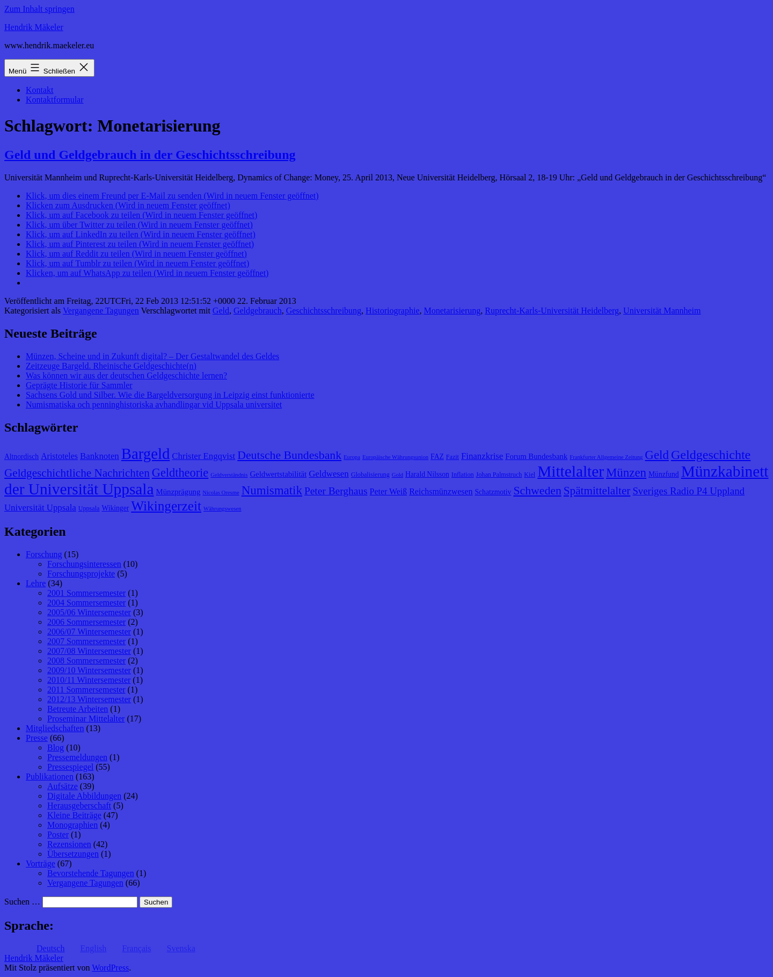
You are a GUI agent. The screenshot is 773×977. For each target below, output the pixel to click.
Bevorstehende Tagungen (90, 873)
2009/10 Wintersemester (89, 670)
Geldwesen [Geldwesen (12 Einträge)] (329, 474)
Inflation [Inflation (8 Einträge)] (462, 474)
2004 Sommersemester (86, 602)
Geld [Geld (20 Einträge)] (657, 455)
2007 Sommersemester (86, 641)
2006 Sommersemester (86, 621)
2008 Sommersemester (86, 660)
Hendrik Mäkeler (33, 27)
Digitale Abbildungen (84, 795)
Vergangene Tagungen (101, 310)
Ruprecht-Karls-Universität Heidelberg (552, 310)
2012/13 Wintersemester (89, 699)
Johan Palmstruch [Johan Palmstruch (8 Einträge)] (499, 474)
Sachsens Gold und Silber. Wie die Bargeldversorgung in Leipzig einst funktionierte (170, 394)
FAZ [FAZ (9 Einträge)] (437, 457)
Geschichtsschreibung (323, 310)
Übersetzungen (73, 853)
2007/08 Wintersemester (89, 650)
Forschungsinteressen (84, 563)
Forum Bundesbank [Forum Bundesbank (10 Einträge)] (536, 456)
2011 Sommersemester (86, 689)
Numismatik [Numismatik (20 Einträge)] (272, 490)
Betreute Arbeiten (77, 708)
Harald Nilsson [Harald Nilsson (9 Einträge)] (427, 474)
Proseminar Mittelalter (86, 718)
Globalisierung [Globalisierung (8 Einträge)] (370, 474)
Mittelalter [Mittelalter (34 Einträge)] (570, 471)
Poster (58, 834)
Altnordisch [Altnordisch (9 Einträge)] (21, 457)
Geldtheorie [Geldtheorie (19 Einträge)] (180, 472)
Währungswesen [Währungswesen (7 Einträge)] (222, 509)
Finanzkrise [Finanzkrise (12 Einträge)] (482, 456)
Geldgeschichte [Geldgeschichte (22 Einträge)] (710, 455)
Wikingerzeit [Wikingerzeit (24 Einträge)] (166, 505)
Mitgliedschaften (55, 728)
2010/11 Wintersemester (88, 679)
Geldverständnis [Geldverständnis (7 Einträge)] (228, 475)
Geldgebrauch (258, 310)
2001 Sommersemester (86, 592)
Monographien (72, 824)
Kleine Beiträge (74, 815)
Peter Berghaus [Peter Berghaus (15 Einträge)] (336, 491)
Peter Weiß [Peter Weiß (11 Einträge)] (388, 491)
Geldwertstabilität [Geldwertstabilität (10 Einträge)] (278, 474)
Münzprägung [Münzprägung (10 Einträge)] (178, 491)
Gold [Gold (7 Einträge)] (397, 475)
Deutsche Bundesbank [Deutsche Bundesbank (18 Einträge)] (289, 455)
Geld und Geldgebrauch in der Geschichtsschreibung (150, 155)
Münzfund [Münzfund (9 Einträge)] (663, 474)
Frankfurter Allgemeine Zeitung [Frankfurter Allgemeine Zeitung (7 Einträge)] (606, 457)
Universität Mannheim (662, 310)
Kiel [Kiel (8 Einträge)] (529, 474)
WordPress (110, 967)
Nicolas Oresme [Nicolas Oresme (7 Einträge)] (220, 492)
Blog (55, 747)
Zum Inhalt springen (39, 8)
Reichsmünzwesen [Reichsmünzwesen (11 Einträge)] (440, 491)
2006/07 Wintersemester (89, 631)
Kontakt (40, 89)
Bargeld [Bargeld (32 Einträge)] (145, 453)
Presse (37, 737)
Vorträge (40, 863)
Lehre (36, 583)
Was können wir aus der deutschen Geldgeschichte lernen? (126, 375)
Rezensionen (69, 844)
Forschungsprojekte (81, 573)
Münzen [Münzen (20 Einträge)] (626, 472)
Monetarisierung (452, 310)
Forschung (44, 554)
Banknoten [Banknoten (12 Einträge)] (99, 456)
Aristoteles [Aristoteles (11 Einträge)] (59, 456)
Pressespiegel (70, 766)
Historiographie (392, 310)
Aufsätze (62, 786)
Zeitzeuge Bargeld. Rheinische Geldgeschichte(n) (111, 365)
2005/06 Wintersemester (89, 612)
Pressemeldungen (77, 757)
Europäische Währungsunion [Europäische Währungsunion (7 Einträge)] (395, 457)
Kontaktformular (55, 99)
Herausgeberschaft (79, 805)
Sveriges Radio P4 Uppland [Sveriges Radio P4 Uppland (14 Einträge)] (688, 491)
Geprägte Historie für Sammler (79, 385)
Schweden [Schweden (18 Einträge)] (537, 490)
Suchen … (22, 901)
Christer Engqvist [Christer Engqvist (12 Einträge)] (203, 456)
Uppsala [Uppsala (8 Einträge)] (89, 508)
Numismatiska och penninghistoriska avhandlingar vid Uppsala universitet (154, 404)
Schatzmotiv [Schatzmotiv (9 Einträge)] (493, 492)
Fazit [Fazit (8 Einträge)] (452, 457)
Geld (221, 310)
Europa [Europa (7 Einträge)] (352, 457)
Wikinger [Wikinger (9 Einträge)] (115, 508)
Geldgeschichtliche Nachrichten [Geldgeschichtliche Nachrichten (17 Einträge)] (77, 472)
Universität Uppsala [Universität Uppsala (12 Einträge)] (40, 507)
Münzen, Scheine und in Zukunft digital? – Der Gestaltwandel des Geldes (152, 356)
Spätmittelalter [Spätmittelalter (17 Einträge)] (597, 490)
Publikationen (50, 776)
